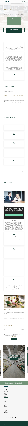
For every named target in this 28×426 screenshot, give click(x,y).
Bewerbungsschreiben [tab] (6, 95)
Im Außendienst (5, 404)
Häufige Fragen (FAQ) (6, 393)
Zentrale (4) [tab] (22, 329)
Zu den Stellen (14, 79)
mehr (14, 216)
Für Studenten (5, 406)
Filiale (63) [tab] (5, 329)
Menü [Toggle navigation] (23, 1)
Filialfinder (5, 396)
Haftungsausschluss (6, 412)
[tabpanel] (14, 30)
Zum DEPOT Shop (5, 410)
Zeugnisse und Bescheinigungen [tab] (21, 95)
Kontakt (4, 395)
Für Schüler (5, 405)
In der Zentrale (5, 403)
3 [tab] (15, 336)
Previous (2, 333)
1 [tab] (11, 33)
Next (25, 333)
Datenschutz (5, 413)
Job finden (5, 398)
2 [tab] (13, 33)
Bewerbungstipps (5, 394)
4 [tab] (16, 33)
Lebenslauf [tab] (13, 95)
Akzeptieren (14, 214)
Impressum (5, 411)
